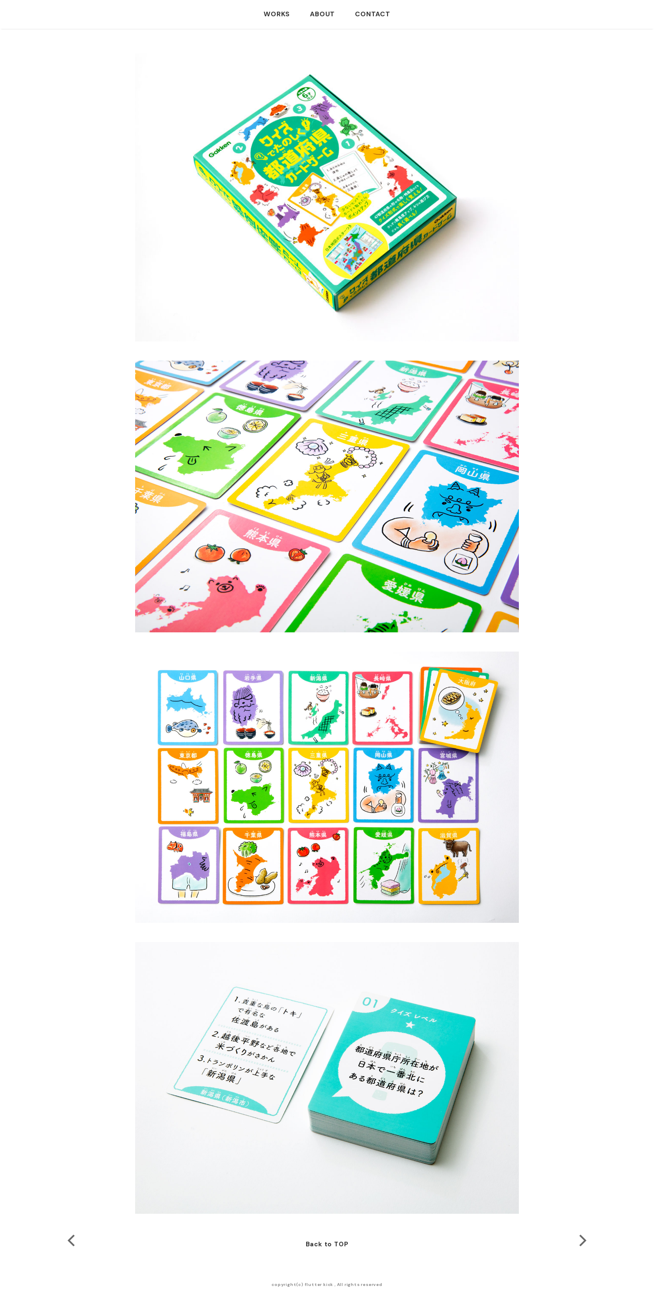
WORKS (277, 14)
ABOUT (322, 14)
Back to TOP (327, 1244)
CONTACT (372, 14)
